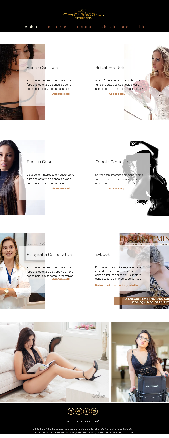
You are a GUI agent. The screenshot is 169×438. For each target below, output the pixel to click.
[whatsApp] (71, 411)
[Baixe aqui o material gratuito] (120, 285)
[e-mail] (78, 411)
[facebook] (86, 411)
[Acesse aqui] (61, 94)
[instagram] (94, 411)
